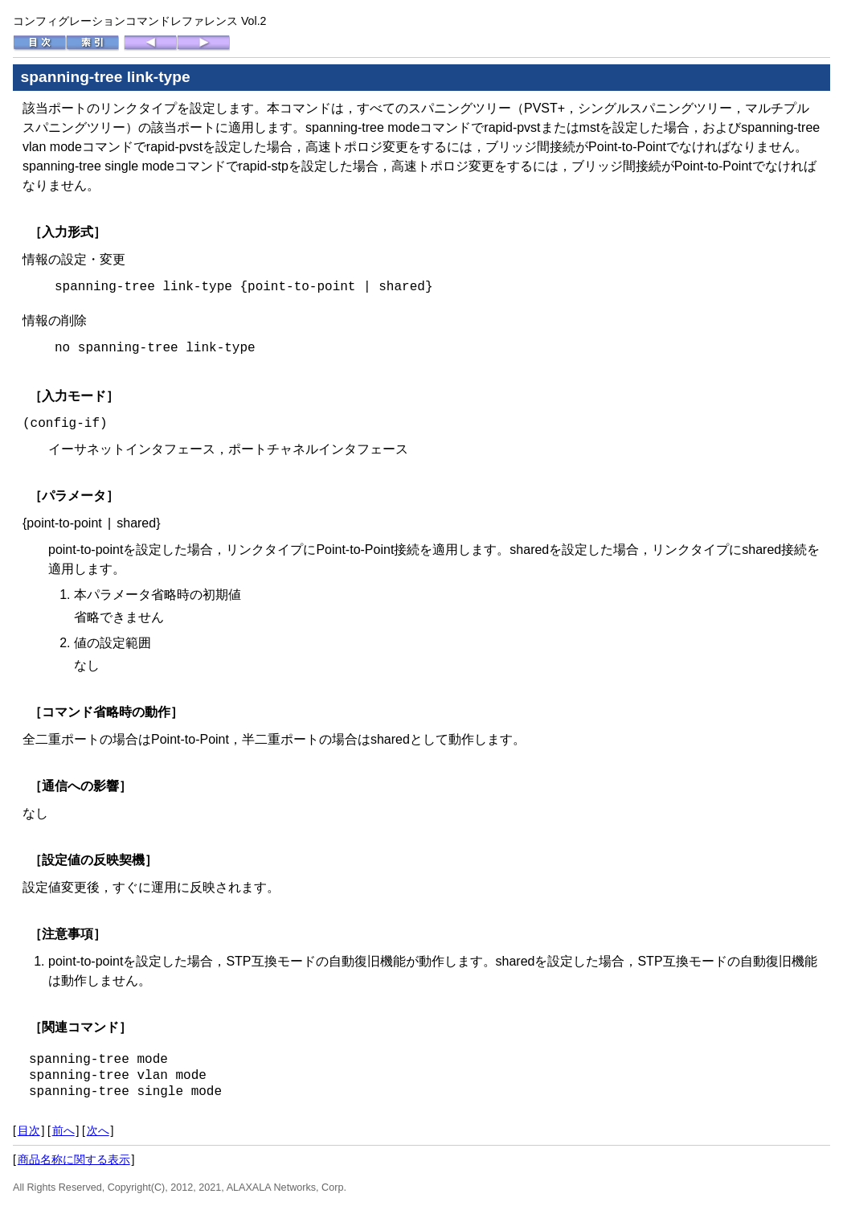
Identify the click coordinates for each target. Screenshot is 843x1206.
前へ (63, 1130)
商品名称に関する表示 (74, 1159)
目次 (29, 1130)
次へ (98, 1130)
